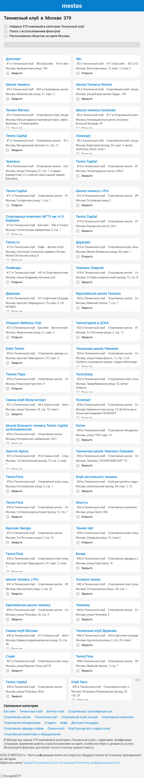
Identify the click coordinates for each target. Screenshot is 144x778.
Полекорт (83, 136)
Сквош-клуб (56, 728)
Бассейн (43, 225)
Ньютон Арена (17, 451)
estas (72, 5)
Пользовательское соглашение (54, 763)
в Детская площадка (54, 298)
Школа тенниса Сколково (96, 110)
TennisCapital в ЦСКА (92, 323)
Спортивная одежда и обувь (56, 353)
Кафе (41, 247)
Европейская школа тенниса (28, 605)
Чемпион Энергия (90, 268)
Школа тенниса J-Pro (92, 191)
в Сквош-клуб (48, 404)
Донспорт (13, 59)
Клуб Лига (79, 682)
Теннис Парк (16, 374)
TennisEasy (84, 374)
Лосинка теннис (88, 579)
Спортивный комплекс (122, 507)
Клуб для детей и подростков (89, 728)
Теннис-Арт (85, 528)
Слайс (10, 656)
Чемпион (13, 161)
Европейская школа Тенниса (98, 293)
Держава (83, 242)
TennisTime (14, 477)
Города (27, 763)
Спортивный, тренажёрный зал (90, 711)
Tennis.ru (12, 242)
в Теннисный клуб (20, 63)
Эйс (79, 59)
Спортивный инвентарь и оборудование (32, 734)
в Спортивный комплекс (56, 272)
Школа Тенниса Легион (94, 84)
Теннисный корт (46, 717)
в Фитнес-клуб (68, 63)
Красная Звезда (18, 528)
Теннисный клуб (31, 711)
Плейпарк (13, 268)
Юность (82, 502)
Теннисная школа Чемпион (97, 349)
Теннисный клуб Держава (96, 631)
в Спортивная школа (52, 89)
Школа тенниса (18, 84)
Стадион (50, 723)
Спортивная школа (48, 140)
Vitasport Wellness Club (23, 323)
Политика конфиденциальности (98, 763)
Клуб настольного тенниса (96, 477)
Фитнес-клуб (55, 247)
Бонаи (81, 554)
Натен (80, 425)
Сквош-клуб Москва (21, 631)
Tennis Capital (16, 136)
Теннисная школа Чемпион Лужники (104, 451)
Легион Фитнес (17, 110)
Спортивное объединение (124, 430)
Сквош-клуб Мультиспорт (26, 400)
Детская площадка (84, 723)
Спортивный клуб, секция (123, 89)
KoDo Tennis (15, 349)
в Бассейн (44, 63)
